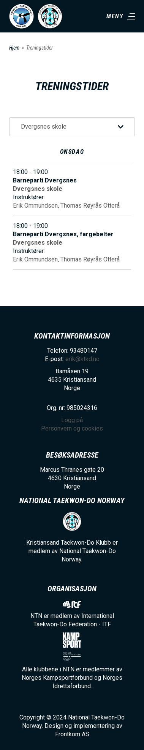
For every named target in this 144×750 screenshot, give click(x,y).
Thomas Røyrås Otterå (90, 205)
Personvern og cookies (72, 428)
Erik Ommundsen (35, 205)
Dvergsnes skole (37, 188)
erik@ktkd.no (82, 359)
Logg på (72, 420)
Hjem (14, 48)
